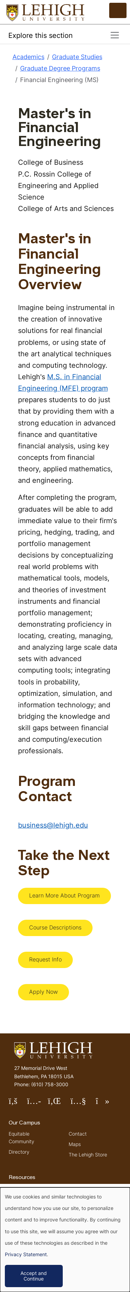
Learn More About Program (64, 895)
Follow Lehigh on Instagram (37, 1104)
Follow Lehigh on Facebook (18, 1104)
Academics (28, 56)
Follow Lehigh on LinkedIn (59, 1104)
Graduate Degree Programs (60, 68)
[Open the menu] (118, 10)
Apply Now (43, 992)
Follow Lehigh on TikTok (107, 1104)
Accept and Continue (33, 1276)
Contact (78, 1133)
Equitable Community (21, 1137)
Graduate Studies (77, 56)
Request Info (45, 959)
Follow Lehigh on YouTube (82, 1104)
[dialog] (65, 1239)
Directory (19, 1151)
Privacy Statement (26, 1254)
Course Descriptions (55, 927)
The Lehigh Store (88, 1154)
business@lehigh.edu (53, 825)
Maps (75, 1144)
